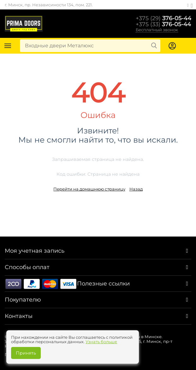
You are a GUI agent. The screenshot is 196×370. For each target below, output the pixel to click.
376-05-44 (163, 18)
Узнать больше (101, 341)
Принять (26, 353)
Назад (136, 188)
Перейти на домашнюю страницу (89, 188)
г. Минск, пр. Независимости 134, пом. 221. (49, 4)
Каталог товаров (7, 45)
